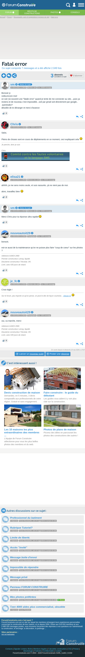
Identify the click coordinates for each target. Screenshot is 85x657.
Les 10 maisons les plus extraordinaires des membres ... (21, 432)
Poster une (57, 354)
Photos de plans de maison (60, 429)
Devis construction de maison (22, 392)
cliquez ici (67, 296)
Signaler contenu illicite (23, 649)
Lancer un (29, 354)
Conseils (75, 12)
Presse (76, 649)
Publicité (37, 651)
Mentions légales (40, 649)
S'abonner (76, 75)
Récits (32, 12)
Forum (8, 12)
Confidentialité (48, 651)
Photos (54, 12)
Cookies (58, 651)
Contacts (8, 649)
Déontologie (28, 651)
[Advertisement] (42, 479)
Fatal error (14, 64)
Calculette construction (57, 649)
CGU (70, 649)
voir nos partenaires (8, 634)
